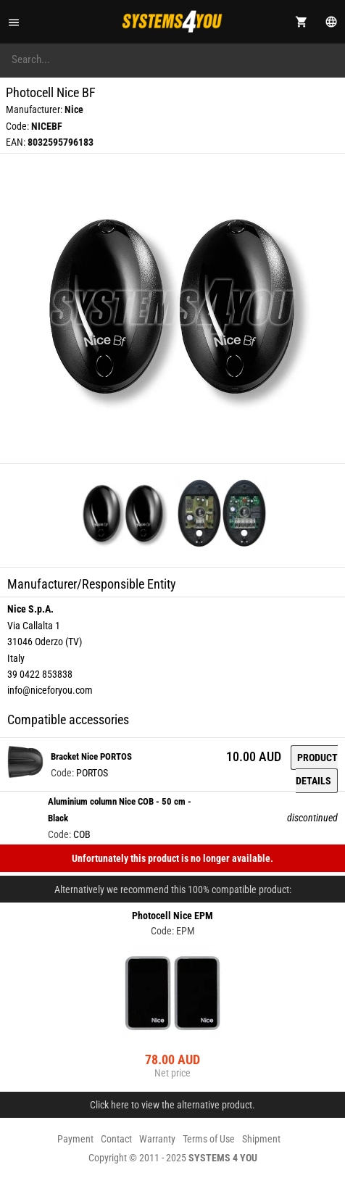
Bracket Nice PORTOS (91, 756)
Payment (75, 1139)
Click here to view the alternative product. (172, 1105)
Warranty (157, 1139)
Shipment (261, 1139)
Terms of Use (209, 1139)
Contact (116, 1139)
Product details (317, 769)
